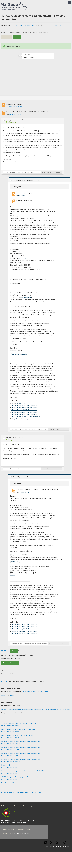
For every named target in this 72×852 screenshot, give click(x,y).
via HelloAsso (25, 833)
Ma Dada (14, 6)
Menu (70, 2)
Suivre (17, 37)
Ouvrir (10, 107)
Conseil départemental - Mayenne (10, 761)
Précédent (4, 695)
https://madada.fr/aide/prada (21, 419)
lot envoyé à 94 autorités (54, 25)
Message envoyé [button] (11, 120)
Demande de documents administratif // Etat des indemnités (20, 741)
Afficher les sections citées (18, 354)
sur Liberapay (15, 833)
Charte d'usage (29, 820)
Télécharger (21, 195)
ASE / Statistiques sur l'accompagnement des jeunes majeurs (20, 777)
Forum (46, 844)
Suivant (11, 695)
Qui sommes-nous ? (6, 820)
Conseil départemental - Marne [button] (23, 180)
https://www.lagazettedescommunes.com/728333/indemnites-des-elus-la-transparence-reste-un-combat (35, 709)
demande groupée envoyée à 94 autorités (35, 691)
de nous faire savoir (62, 30)
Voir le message (17, 107)
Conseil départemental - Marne (25, 25)
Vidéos (52, 844)
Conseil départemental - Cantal (10, 749)
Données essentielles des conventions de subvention (18, 729)
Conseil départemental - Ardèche (10, 743)
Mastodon (58, 844)
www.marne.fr (14, 272)
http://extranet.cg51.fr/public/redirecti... (24, 405)
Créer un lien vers (47, 172)
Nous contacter (18, 820)
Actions (5, 37)
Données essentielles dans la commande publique (17, 735)
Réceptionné (12, 122)
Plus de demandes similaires (8, 783)
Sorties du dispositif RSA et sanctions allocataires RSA (18, 723)
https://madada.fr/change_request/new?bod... (26, 417)
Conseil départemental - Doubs (10, 755)
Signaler (58, 172)
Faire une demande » (10, 663)
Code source (67, 844)
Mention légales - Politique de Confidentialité (14, 823)
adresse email (22, 258)
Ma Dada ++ (5, 681)
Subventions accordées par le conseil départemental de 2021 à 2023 (22, 771)
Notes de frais (5, 765)
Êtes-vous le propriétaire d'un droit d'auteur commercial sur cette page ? (21, 792)
